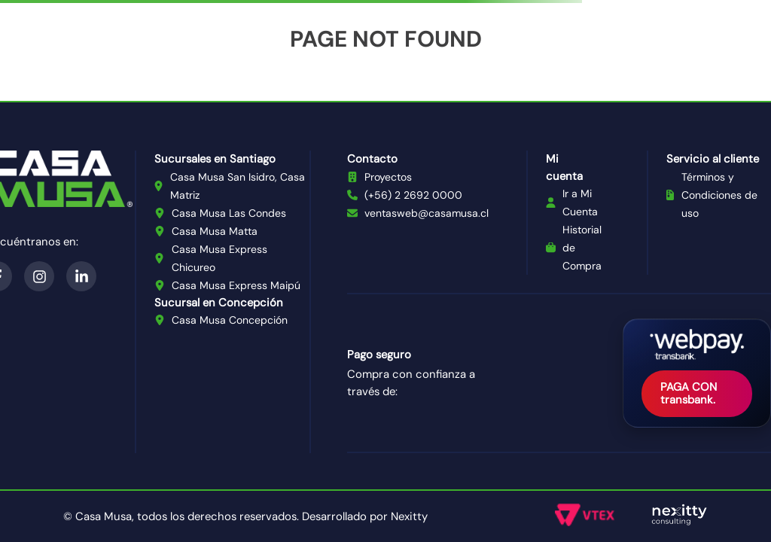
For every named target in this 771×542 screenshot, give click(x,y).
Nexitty (409, 516)
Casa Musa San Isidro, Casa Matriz (237, 186)
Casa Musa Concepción (230, 320)
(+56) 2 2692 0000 (413, 195)
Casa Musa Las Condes (229, 213)
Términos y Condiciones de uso (719, 195)
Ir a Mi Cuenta (580, 202)
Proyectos (388, 177)
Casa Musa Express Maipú (236, 285)
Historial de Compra (582, 248)
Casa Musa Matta (215, 231)
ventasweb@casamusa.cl (426, 213)
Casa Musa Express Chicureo (219, 258)
